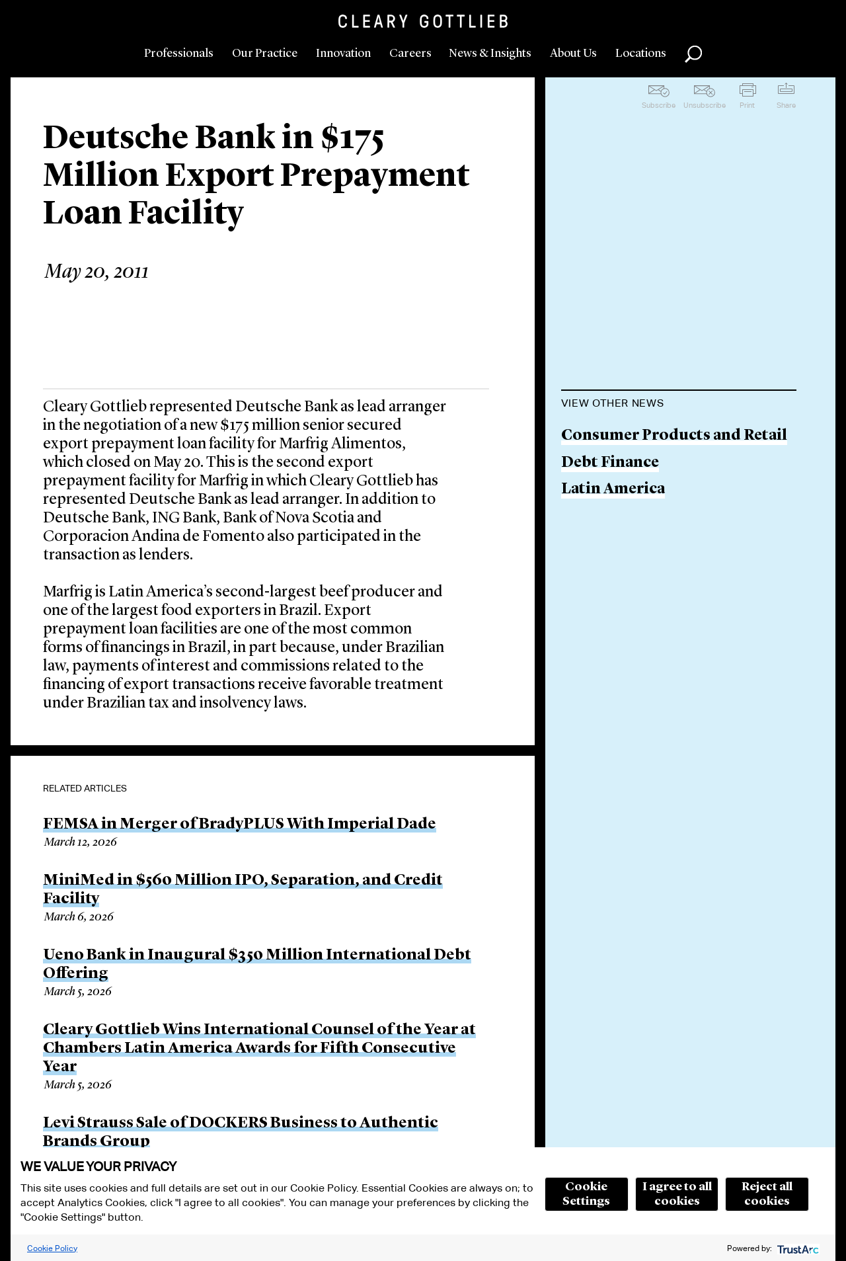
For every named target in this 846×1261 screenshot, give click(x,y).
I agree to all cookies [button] (677, 1194)
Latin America (613, 489)
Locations (640, 54)
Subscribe (658, 105)
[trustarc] (797, 1248)
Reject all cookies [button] (767, 1194)
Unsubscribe (704, 105)
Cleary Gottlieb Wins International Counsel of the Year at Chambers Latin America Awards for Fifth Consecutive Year (259, 1048)
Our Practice (264, 54)
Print (747, 105)
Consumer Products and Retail (674, 436)
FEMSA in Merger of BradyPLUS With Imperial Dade (239, 825)
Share (786, 105)
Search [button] (693, 54)
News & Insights (490, 54)
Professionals (178, 54)
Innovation (343, 54)
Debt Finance (610, 463)
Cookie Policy (52, 1248)
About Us (573, 54)
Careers (410, 54)
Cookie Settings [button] (586, 1194)
